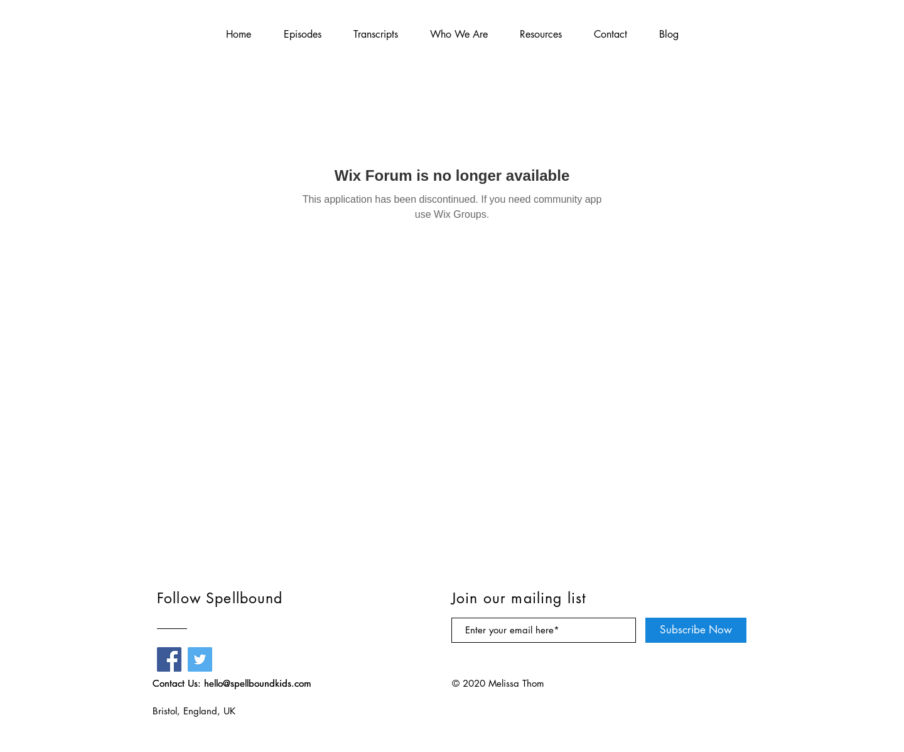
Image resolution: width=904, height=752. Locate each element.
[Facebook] (169, 659)
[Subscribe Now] (695, 630)
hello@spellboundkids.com (257, 683)
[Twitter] (200, 659)
